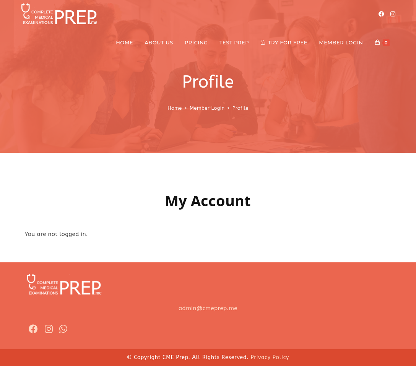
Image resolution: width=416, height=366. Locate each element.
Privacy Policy (269, 357)
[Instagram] (392, 14)
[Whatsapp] (63, 329)
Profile (240, 108)
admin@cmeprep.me (208, 308)
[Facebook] (381, 14)
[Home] (174, 108)
